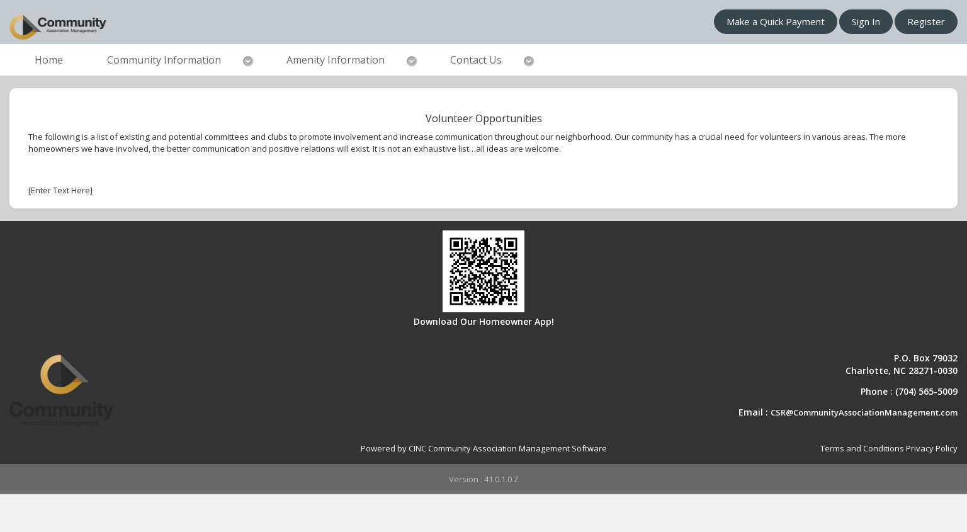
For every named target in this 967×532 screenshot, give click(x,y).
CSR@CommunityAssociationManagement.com (864, 412)
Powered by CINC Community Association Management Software (484, 448)
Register (926, 21)
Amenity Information (335, 60)
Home (49, 60)
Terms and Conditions (862, 448)
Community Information (164, 60)
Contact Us (476, 60)
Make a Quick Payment (776, 21)
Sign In (866, 21)
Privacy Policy (932, 448)
